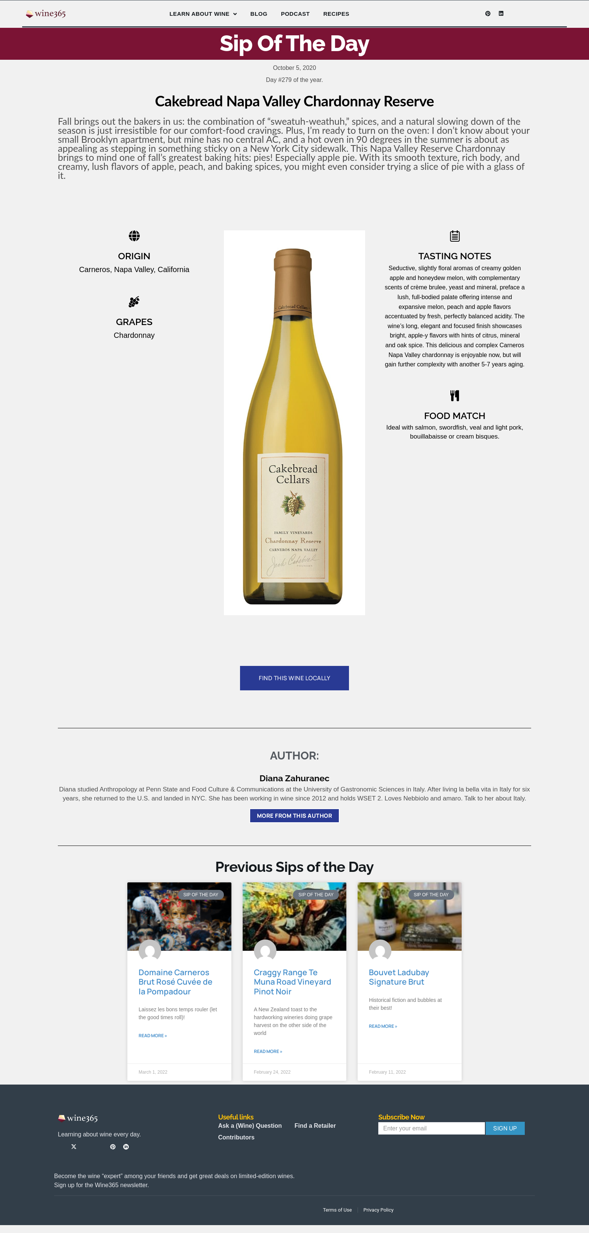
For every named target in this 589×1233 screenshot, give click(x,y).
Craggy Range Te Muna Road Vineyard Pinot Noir (292, 982)
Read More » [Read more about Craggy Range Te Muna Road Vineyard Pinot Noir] (268, 1051)
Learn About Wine (203, 14)
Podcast (295, 14)
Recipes (336, 14)
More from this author (294, 816)
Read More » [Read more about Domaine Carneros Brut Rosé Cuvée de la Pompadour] (153, 1035)
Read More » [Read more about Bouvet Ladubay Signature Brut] (383, 1026)
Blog (259, 14)
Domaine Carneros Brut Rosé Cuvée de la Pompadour (176, 982)
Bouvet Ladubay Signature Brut (399, 977)
